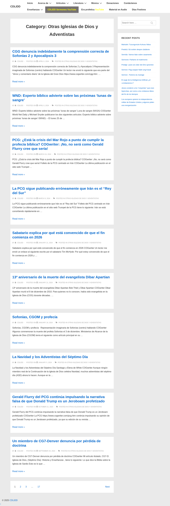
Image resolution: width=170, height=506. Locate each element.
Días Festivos (139, 9)
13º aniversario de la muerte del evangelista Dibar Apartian (61, 277)
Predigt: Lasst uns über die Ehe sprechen (138, 65)
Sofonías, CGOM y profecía (34, 317)
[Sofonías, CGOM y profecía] (45, 323)
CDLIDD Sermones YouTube (62, 9)
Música (96, 3)
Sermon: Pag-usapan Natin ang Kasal (136, 70)
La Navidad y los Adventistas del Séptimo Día (50, 357)
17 (39, 487)
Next (107, 487)
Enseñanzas (35, 9)
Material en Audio (118, 9)
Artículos (62, 3)
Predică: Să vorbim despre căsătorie (136, 49)
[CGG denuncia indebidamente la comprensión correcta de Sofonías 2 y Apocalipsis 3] (43, 61)
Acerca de (45, 3)
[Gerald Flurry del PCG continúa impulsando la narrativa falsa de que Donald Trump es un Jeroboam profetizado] (45, 407)
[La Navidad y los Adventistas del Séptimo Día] (45, 362)
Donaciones (113, 3)
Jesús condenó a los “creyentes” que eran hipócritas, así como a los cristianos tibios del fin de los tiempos (138, 91)
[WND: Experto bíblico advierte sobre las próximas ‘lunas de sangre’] (43, 105)
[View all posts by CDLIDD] (19, 61)
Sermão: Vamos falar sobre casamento (137, 55)
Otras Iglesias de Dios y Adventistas (80, 61)
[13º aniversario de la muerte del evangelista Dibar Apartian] (45, 283)
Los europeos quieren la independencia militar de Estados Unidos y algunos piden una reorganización (138, 102)
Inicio (30, 3)
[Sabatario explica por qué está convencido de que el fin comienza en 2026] (45, 243)
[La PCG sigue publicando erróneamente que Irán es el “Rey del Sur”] (44, 198)
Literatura (80, 3)
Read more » (18, 81)
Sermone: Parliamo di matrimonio (135, 60)
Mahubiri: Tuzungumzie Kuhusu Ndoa (136, 44)
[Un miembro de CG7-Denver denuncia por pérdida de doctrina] (46, 451)
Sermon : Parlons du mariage (133, 75)
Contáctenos (130, 3)
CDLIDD (15, 6)
